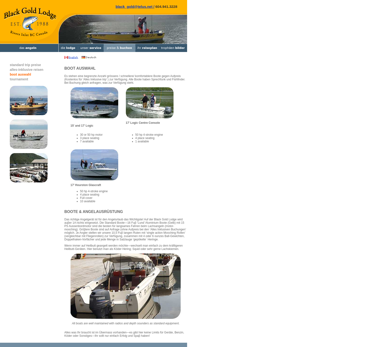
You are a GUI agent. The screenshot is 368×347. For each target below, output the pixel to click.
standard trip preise (25, 65)
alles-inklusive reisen (26, 70)
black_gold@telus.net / (135, 7)
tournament (19, 79)
